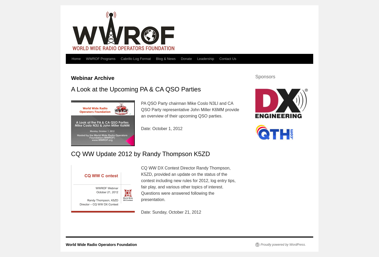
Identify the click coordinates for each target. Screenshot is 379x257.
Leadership (205, 59)
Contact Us (227, 59)
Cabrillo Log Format (136, 59)
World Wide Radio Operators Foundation (101, 245)
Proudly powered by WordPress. (283, 244)
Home (76, 59)
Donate (186, 59)
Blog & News (166, 59)
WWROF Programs (101, 59)
